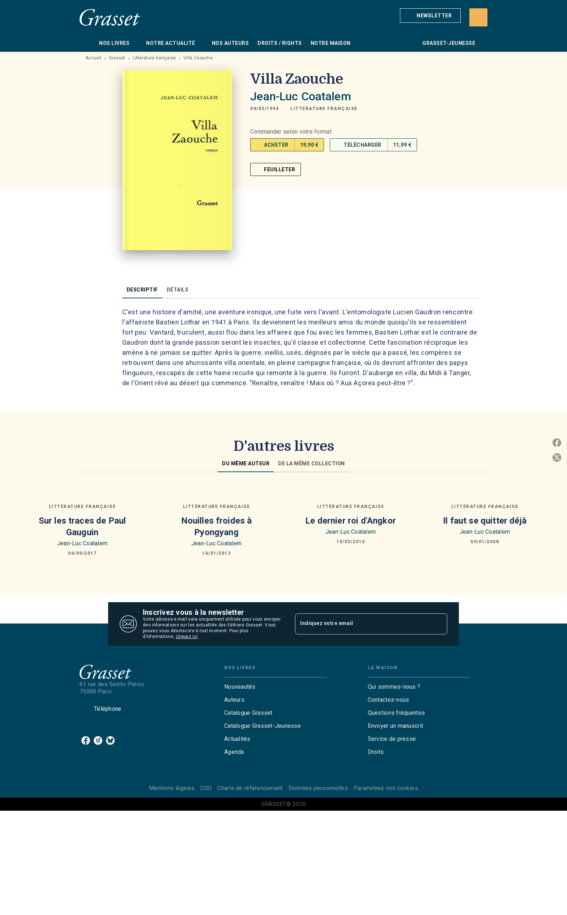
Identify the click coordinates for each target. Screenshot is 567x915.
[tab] (87, 43)
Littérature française (154, 57)
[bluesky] (110, 740)
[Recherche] (478, 17)
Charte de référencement (249, 788)
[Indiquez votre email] (362, 623)
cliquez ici (186, 636)
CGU (206, 788)
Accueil (93, 57)
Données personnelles (318, 788)
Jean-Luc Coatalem (300, 96)
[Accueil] (110, 17)
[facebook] (86, 740)
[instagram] (98, 740)
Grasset (117, 57)
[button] (430, 15)
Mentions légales (172, 788)
